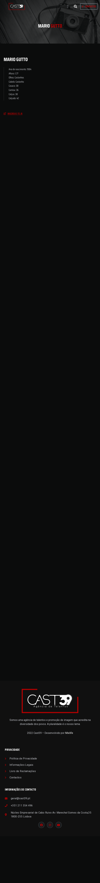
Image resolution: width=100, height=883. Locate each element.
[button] (67, 6)
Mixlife (69, 779)
